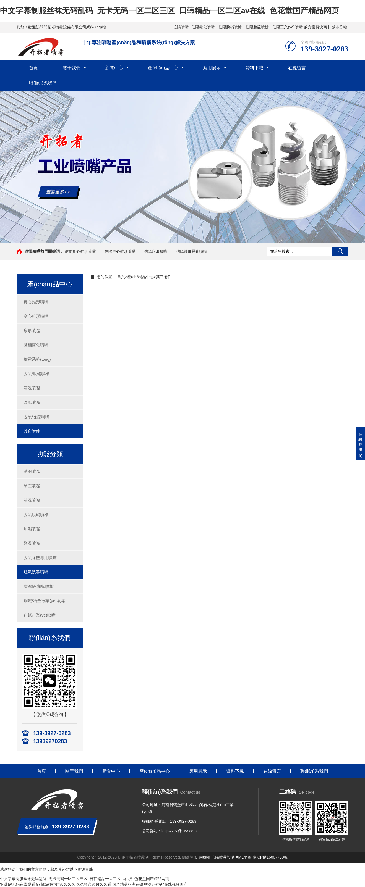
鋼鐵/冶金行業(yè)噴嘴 (44, 600)
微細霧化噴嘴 (36, 345)
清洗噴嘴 (32, 388)
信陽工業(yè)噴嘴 (287, 27)
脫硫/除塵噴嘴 (36, 416)
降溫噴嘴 (32, 543)
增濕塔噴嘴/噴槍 (39, 586)
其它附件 (32, 431)
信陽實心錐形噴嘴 (80, 251)
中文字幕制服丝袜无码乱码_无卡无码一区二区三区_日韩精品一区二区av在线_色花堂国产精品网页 (169, 10)
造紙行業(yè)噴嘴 (40, 615)
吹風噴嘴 (32, 402)
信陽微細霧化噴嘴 (191, 251)
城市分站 (339, 27)
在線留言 (297, 67)
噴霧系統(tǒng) (37, 359)
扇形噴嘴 (32, 330)
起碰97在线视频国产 (169, 884)
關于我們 (71, 67)
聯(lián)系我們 (43, 83)
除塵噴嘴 (32, 485)
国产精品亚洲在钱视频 (131, 884)
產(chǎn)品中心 (163, 67)
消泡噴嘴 (32, 471)
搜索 (340, 251)
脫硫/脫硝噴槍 (36, 373)
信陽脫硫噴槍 (257, 27)
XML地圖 (243, 857)
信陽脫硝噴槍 (230, 27)
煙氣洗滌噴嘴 (36, 572)
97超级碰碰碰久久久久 (55, 884)
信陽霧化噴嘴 (203, 27)
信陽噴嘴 (181, 27)
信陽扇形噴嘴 (155, 251)
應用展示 (212, 67)
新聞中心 (114, 67)
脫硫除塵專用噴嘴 (40, 557)
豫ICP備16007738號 (270, 857)
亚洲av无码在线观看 (17, 884)
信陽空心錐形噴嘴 (120, 251)
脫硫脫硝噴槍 (36, 514)
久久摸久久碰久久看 (93, 884)
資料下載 (254, 67)
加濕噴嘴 (32, 529)
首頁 (33, 67)
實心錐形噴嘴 (36, 301)
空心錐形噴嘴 (36, 316)
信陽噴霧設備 (222, 857)
